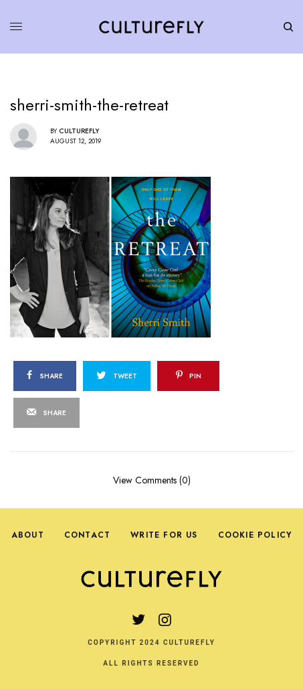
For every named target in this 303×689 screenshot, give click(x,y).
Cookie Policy (255, 535)
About (27, 535)
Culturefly (79, 131)
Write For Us (163, 535)
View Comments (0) (152, 479)
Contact (87, 535)
